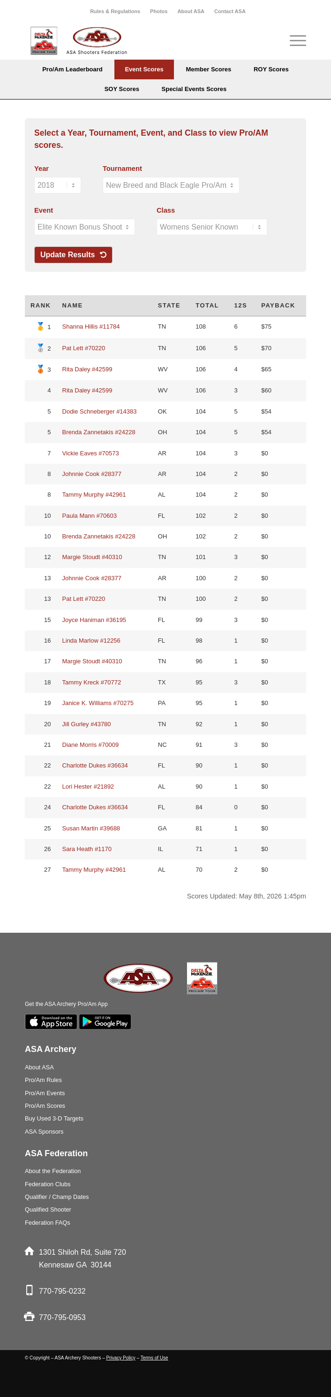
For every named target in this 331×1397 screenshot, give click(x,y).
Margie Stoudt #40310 (92, 556)
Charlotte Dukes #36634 (95, 765)
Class (166, 210)
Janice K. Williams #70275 (98, 702)
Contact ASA (230, 11)
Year (41, 168)
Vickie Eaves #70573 (90, 453)
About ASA (190, 11)
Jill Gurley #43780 (86, 724)
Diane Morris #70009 (90, 744)
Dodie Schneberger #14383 (99, 411)
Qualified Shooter (48, 1209)
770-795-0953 (62, 1317)
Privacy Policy (120, 1357)
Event (43, 210)
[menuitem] (115, 11)
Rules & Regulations (115, 11)
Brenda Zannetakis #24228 (98, 432)
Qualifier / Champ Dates (57, 1196)
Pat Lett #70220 (83, 348)
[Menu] (293, 41)
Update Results (73, 255)
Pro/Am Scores (45, 1105)
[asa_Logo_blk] (137, 41)
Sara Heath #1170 (87, 848)
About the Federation (53, 1170)
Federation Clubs (47, 1184)
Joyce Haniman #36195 (94, 619)
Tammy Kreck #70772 (91, 682)
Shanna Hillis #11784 (91, 326)
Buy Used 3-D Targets (54, 1118)
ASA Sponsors (44, 1131)
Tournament (122, 168)
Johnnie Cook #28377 (92, 473)
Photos (158, 11)
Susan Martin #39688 (91, 828)
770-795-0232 (62, 1291)
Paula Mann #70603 (89, 515)
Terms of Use (154, 1357)
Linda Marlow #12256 (91, 640)
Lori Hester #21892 (88, 786)
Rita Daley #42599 (87, 369)
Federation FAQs (47, 1222)
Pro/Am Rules (43, 1079)
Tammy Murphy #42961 (94, 494)
